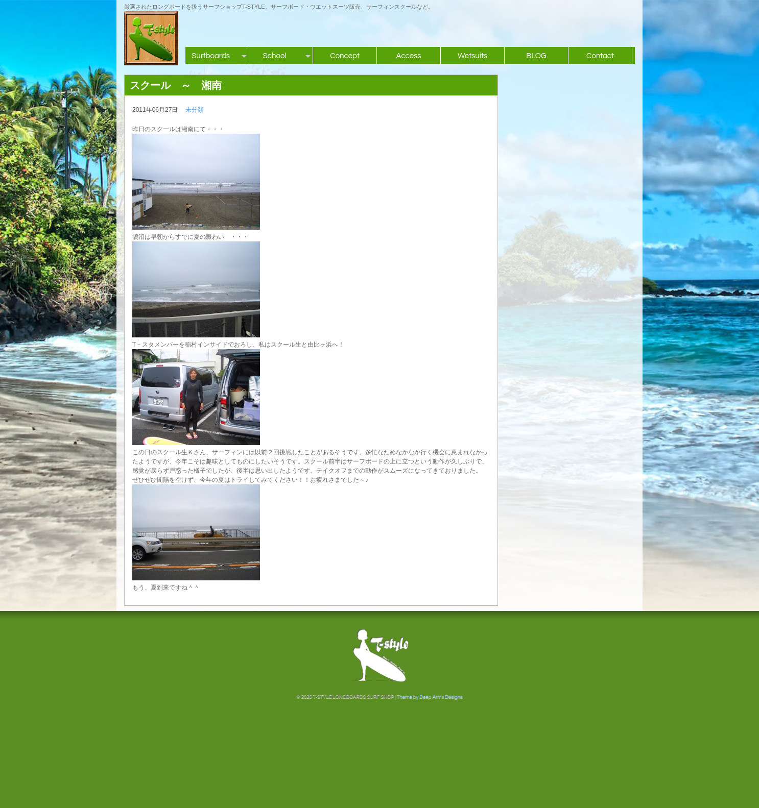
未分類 (194, 109)
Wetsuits (472, 56)
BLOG (536, 56)
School (275, 56)
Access (408, 56)
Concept (345, 56)
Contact (600, 56)
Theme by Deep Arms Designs (430, 696)
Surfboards (211, 56)
